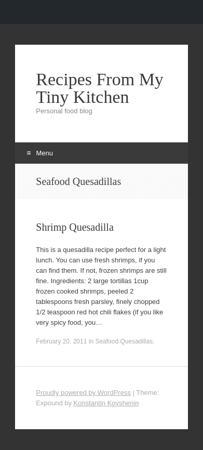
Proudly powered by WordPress (83, 392)
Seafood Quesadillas (124, 341)
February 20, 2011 (61, 341)
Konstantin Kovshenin (106, 403)
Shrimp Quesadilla (74, 227)
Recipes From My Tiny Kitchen (100, 88)
